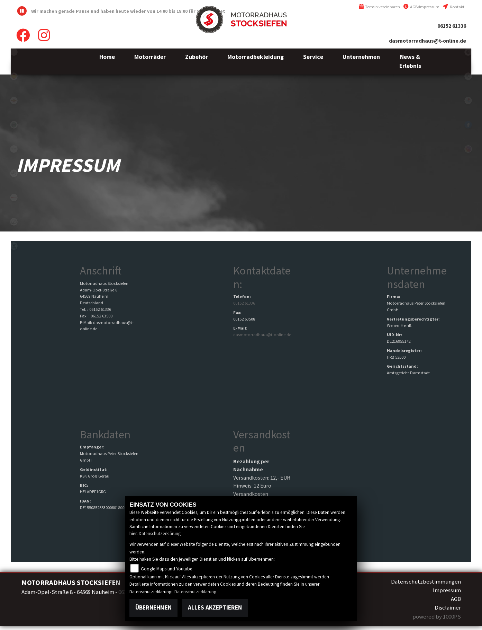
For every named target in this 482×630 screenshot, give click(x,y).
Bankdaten (105, 434)
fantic (13, 197)
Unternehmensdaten (417, 277)
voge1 (13, 246)
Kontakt (453, 6)
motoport (13, 100)
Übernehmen (153, 607)
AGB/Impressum (421, 6)
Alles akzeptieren (215, 607)
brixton (13, 149)
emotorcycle (13, 52)
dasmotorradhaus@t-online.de (427, 40)
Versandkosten (261, 441)
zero (13, 221)
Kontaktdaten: (262, 277)
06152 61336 (451, 26)
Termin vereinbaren (379, 6)
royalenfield (13, 76)
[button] (150, 61)
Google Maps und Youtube (166, 569)
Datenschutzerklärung (160, 533)
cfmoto (13, 173)
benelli (13, 124)
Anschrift (100, 271)
